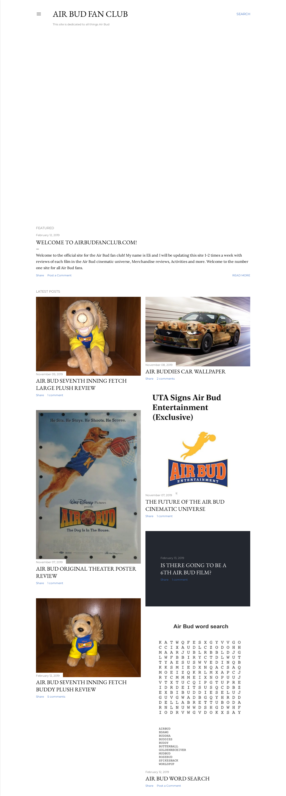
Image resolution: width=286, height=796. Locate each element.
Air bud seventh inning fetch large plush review (81, 384)
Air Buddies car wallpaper (185, 371)
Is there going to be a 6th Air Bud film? (194, 569)
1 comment (55, 395)
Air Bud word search (177, 778)
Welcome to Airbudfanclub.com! (86, 242)
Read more (241, 275)
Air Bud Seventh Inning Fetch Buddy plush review (81, 686)
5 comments (56, 696)
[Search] (243, 14)
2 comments (166, 378)
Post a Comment (59, 275)
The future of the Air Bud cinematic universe (184, 505)
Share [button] (40, 275)
